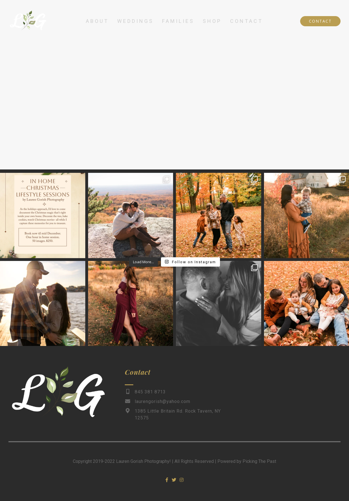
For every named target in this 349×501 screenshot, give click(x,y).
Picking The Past (259, 461)
